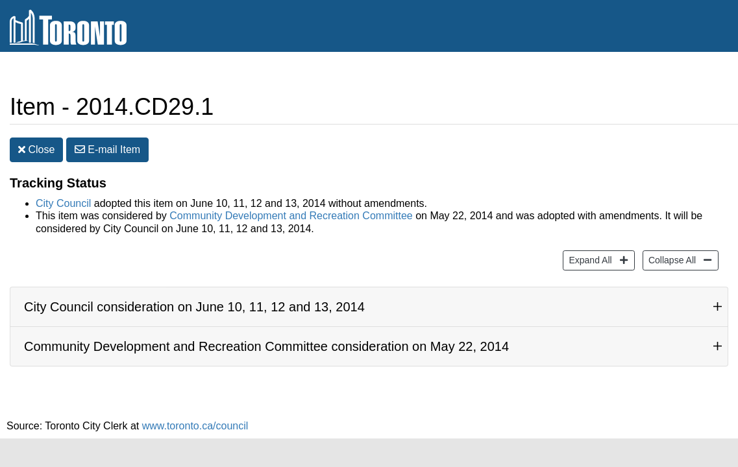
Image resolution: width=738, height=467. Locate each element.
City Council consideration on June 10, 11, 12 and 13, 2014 (194, 307)
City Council (63, 203)
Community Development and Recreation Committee (290, 215)
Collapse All (670, 259)
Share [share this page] (697, 73)
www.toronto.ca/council (195, 425)
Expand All (588, 259)
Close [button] (36, 149)
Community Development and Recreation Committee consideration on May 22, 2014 (266, 346)
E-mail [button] (107, 149)
